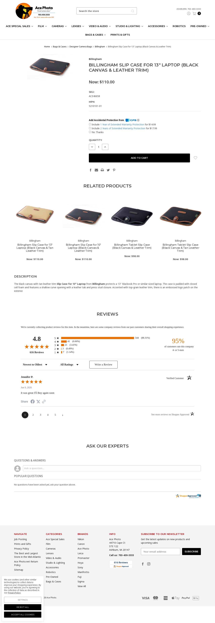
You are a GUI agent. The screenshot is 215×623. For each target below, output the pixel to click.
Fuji (79, 586)
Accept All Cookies (22, 614)
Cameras (59, 26)
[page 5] (55, 415)
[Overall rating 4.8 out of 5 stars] (37, 346)
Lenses (78, 26)
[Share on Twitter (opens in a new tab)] (38, 402)
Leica (80, 563)
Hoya (80, 572)
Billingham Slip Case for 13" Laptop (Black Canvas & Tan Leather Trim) (34, 257)
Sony (80, 577)
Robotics (179, 26)
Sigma (81, 591)
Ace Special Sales (19, 26)
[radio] (107, 338)
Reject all (23, 607)
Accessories (158, 26)
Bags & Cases (95, 34)
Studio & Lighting (129, 26)
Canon (81, 553)
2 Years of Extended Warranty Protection (123, 128)
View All (82, 596)
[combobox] (106, 10)
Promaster (83, 567)
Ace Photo (83, 558)
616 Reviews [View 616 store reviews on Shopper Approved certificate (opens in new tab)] (41, 352)
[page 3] (40, 415)
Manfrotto (83, 582)
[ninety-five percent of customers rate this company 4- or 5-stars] (178, 344)
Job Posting (20, 549)
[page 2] (33, 415)
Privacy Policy (21, 558)
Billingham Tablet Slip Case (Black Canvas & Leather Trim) (132, 256)
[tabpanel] (35, 238)
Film (42, 26)
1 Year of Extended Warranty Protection (122, 124)
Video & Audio (100, 26)
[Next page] (62, 415)
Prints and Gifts (22, 553)
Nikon (81, 549)
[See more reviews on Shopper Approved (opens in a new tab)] (44, 402)
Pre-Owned (199, 26)
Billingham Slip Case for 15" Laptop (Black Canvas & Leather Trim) (83, 257)
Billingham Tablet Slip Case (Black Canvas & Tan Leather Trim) (180, 257)
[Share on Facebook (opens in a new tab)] (33, 402)
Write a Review (103, 364)
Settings (23, 600)
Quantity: (95, 140)
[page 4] (48, 415)
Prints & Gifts (120, 34)
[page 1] (25, 415)
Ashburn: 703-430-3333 (189, 8)
